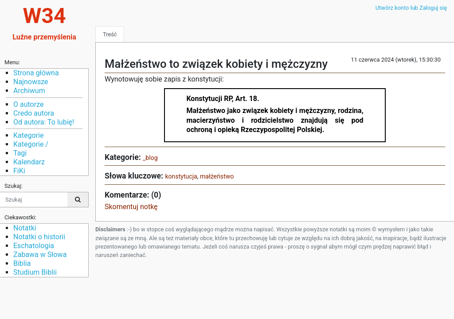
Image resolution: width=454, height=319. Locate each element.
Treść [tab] (110, 34)
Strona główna (36, 73)
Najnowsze (30, 82)
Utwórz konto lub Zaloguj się (411, 7)
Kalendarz (29, 162)
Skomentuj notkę (131, 206)
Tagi (20, 153)
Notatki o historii (39, 237)
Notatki (24, 228)
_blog (150, 157)
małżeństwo (217, 176)
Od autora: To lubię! (43, 122)
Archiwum (29, 90)
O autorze (28, 104)
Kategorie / (30, 144)
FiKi (19, 171)
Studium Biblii (35, 272)
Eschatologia (33, 245)
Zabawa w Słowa (40, 254)
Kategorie (28, 135)
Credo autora (33, 113)
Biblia (22, 263)
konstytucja (181, 176)
